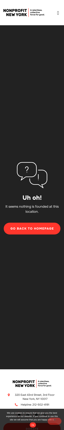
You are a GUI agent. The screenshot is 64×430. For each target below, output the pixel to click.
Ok (32, 425)
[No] (54, 421)
